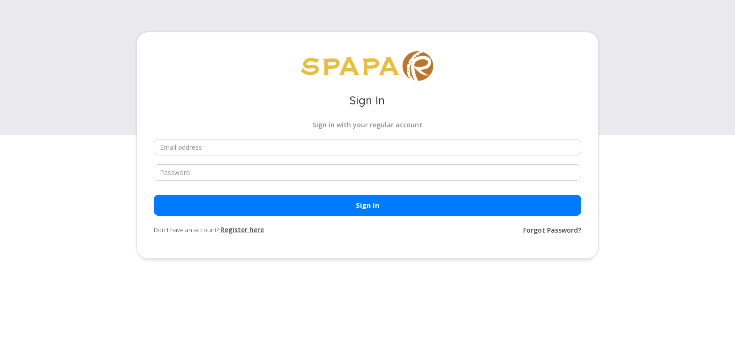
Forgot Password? (552, 230)
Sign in (367, 205)
